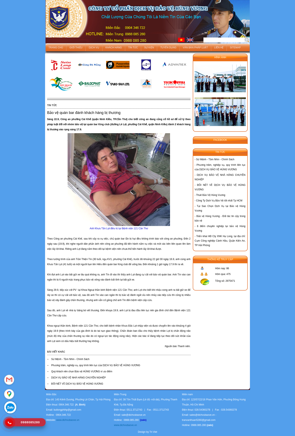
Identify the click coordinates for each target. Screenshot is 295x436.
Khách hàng (114, 47)
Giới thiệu (75, 47)
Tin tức (133, 47)
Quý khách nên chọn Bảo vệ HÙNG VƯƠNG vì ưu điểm (81, 371)
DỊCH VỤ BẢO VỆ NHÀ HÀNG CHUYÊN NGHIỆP (78, 377)
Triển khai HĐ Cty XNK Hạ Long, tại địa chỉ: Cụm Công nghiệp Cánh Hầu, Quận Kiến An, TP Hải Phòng (220, 241)
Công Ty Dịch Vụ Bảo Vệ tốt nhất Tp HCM (219, 200)
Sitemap (235, 47)
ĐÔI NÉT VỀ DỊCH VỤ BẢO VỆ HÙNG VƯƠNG (77, 383)
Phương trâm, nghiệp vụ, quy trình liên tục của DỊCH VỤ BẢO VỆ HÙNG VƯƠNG (95, 365)
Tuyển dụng (168, 47)
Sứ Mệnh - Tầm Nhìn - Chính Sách (70, 359)
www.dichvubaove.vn (67, 420)
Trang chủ (56, 47)
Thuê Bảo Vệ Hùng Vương (210, 195)
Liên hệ (219, 47)
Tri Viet (153, 431)
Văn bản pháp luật (195, 47)
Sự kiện (149, 47)
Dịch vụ (94, 47)
